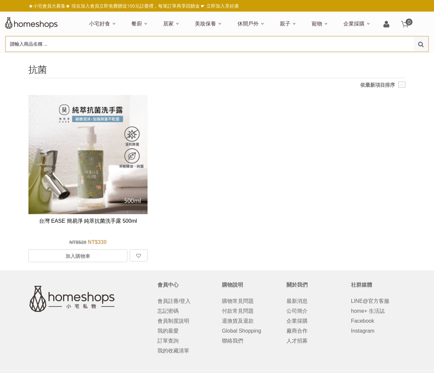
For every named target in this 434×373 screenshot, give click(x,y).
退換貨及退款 (238, 321)
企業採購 (354, 23)
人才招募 (297, 341)
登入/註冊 (386, 24)
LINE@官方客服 (370, 301)
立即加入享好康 (222, 6)
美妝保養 (205, 23)
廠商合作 (297, 331)
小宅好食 (99, 23)
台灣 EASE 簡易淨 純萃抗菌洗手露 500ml (88, 221)
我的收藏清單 (173, 350)
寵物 (317, 23)
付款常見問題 (238, 311)
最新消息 (297, 301)
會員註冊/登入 (174, 301)
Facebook (362, 321)
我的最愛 (168, 331)
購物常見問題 (238, 301)
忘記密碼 (168, 311)
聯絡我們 (232, 341)
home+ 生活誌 (368, 311)
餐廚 (136, 23)
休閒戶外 (248, 23)
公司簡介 (297, 311)
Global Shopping (241, 331)
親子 (285, 23)
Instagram (362, 331)
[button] (138, 255)
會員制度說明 (173, 321)
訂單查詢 (168, 341)
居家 (168, 23)
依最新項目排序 (377, 85)
